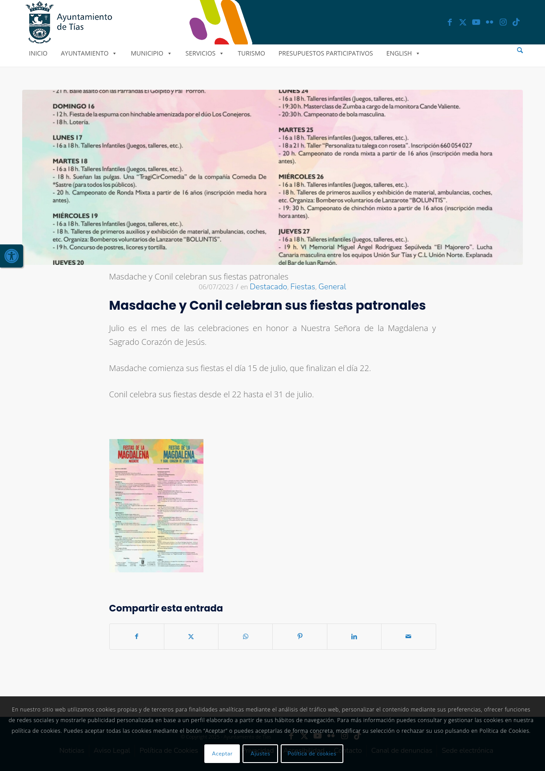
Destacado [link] (268, 286)
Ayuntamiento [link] (89, 53)
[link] (11, 256)
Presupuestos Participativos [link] (325, 53)
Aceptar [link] (222, 753)
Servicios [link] (205, 53)
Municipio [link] (151, 53)
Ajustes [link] (261, 753)
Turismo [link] (251, 53)
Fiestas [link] (302, 286)
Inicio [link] (38, 53)
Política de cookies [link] (312, 753)
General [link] (332, 286)
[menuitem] (520, 50)
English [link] (403, 53)
